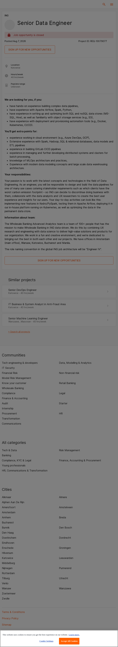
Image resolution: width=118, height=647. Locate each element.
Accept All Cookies (69, 641)
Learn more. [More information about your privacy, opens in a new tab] (74, 635)
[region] (59, 638)
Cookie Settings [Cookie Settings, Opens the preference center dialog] (46, 641)
